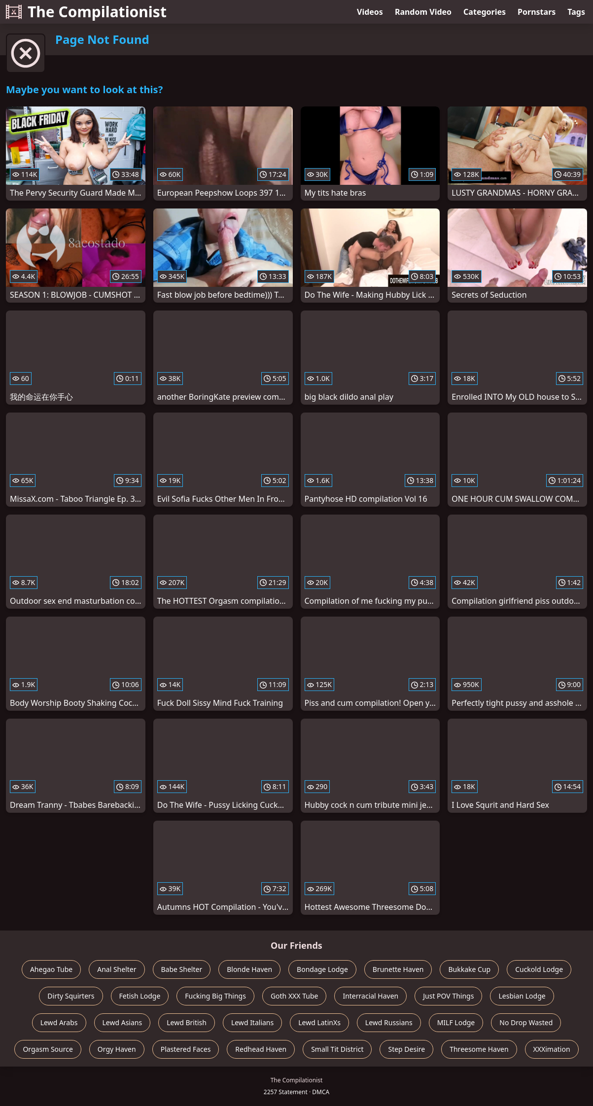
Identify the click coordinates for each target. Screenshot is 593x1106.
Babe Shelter (182, 969)
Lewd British (187, 1022)
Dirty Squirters (70, 996)
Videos (370, 11)
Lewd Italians (252, 1022)
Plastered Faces (186, 1049)
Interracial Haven (370, 996)
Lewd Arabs (59, 1022)
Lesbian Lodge (521, 996)
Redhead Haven (260, 1049)
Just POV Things (448, 996)
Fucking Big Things (215, 996)
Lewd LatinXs (319, 1022)
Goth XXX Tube (294, 996)
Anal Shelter (116, 969)
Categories (484, 11)
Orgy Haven (117, 1049)
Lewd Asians (122, 1022)
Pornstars (537, 11)
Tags (576, 11)
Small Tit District (337, 1049)
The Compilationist (86, 11)
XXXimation (551, 1049)
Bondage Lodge (322, 969)
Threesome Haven (479, 1049)
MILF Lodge (456, 1022)
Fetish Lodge (140, 996)
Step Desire (406, 1049)
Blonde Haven (249, 969)
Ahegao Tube (51, 969)
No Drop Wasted (526, 1022)
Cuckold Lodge (539, 969)
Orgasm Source (47, 1049)
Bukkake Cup (469, 969)
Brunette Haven (398, 969)
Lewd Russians (389, 1022)
